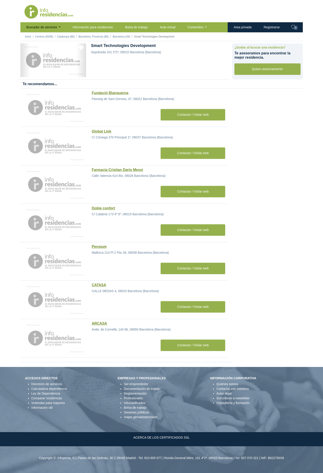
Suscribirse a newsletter (233, 398)
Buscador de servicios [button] (42, 27)
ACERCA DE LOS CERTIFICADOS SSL (161, 437)
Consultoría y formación (233, 403)
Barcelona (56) (121, 36)
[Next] (81, 60)
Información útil (42, 407)
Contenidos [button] (196, 27)
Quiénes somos (227, 384)
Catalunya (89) (66, 36)
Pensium (99, 247)
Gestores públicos (136, 412)
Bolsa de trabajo (136, 27)
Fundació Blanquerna (110, 93)
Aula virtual (167, 27)
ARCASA (99, 323)
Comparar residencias (46, 398)
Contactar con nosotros (232, 389)
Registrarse (272, 27)
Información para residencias (93, 27)
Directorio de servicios (46, 384)
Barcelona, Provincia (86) (94, 36)
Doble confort (103, 208)
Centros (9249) (44, 36)
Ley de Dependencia (45, 393)
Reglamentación (135, 393)
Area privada (242, 27)
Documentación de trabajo (142, 389)
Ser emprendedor (136, 384)
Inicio (28, 36)
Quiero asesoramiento (267, 69)
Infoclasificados (134, 403)
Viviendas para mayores (48, 403)
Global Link (101, 131)
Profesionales (133, 398)
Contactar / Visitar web (193, 114)
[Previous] (25, 60)
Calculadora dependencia (49, 389)
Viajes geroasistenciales (140, 417)
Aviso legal (223, 393)
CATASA (99, 285)
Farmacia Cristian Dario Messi (117, 170)
